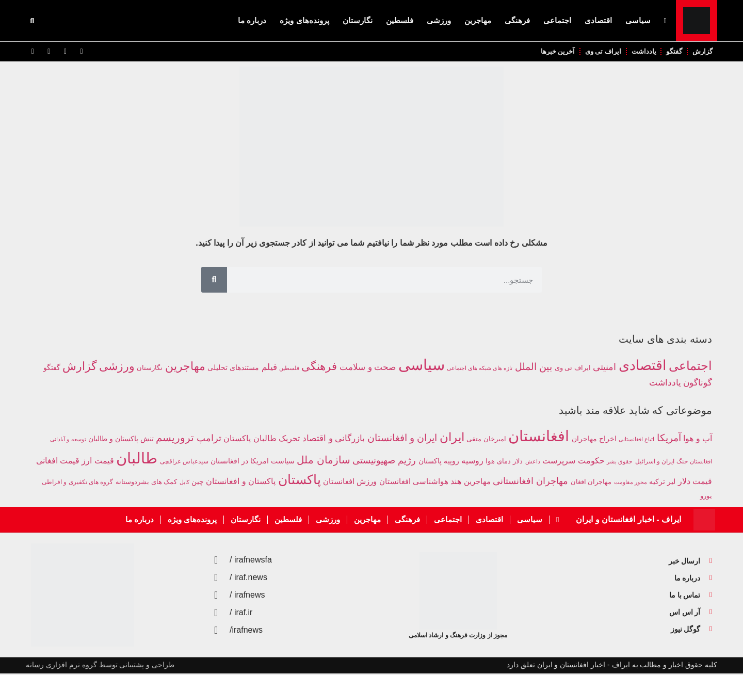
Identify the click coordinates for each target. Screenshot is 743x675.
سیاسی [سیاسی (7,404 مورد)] (421, 365)
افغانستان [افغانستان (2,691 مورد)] (538, 436)
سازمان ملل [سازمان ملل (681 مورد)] (323, 461)
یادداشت (640, 52)
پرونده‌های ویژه (304, 20)
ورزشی (439, 20)
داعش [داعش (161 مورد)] (532, 462)
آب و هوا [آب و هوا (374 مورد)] (697, 439)
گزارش (702, 52)
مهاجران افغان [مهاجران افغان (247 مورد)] (591, 483)
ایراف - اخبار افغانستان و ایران (628, 521)
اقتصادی (598, 20)
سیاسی (638, 20)
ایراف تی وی (599, 52)
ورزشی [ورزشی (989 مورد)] (117, 367)
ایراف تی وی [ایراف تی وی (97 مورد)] (573, 369)
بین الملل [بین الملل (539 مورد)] (533, 367)
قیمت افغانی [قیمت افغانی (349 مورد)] (57, 461)
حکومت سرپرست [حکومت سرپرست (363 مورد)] (573, 461)
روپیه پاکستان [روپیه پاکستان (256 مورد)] (438, 462)
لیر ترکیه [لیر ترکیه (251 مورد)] (662, 483)
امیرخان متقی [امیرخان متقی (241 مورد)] (486, 440)
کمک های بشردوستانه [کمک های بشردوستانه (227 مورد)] (146, 483)
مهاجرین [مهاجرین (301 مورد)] (477, 483)
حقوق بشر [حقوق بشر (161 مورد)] (620, 462)
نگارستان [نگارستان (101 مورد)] (150, 369)
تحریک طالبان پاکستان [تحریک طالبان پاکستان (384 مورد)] (261, 439)
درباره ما (252, 20)
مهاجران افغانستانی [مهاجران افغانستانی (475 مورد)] (530, 482)
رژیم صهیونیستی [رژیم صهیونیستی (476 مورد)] (384, 461)
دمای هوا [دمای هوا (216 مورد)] (498, 462)
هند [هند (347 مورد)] (455, 482)
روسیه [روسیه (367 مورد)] (472, 461)
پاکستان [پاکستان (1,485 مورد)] (299, 481)
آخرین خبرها (552, 52)
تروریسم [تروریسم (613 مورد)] (175, 438)
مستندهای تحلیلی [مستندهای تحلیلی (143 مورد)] (233, 368)
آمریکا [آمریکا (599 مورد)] (669, 438)
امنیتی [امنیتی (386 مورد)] (604, 368)
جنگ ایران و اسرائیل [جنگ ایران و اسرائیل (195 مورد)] (661, 462)
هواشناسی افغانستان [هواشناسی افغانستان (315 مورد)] (413, 482)
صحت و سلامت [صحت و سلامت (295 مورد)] (368, 368)
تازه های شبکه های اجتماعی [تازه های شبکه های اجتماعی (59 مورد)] (479, 369)
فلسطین (399, 20)
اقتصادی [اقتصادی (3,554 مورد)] (643, 366)
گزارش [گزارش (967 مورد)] (79, 367)
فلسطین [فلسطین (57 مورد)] (289, 369)
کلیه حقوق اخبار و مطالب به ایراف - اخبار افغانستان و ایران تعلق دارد (612, 666)
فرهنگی (517, 20)
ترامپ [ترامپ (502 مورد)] (209, 439)
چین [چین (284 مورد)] (197, 483)
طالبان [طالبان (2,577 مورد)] (136, 459)
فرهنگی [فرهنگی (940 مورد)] (319, 367)
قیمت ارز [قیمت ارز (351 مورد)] (98, 461)
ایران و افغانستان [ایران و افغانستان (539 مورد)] (402, 438)
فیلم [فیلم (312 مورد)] (269, 368)
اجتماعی (557, 20)
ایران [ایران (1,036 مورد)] (452, 438)
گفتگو (673, 52)
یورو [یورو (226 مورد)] (706, 497)
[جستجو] (214, 281)
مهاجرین (477, 20)
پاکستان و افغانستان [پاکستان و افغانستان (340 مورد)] (241, 482)
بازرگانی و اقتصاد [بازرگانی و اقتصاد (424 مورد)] (333, 439)
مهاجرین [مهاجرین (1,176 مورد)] (185, 367)
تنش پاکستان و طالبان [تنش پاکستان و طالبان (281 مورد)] (121, 440)
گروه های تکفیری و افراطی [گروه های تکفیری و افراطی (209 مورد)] (78, 483)
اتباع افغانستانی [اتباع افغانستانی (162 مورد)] (636, 440)
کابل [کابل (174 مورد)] (184, 483)
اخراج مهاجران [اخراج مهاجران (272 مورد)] (594, 440)
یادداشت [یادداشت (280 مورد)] (665, 384)
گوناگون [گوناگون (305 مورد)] (697, 384)
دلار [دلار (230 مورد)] (518, 462)
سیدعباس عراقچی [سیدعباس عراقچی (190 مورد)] (184, 462)
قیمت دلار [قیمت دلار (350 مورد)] (695, 482)
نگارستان (358, 20)
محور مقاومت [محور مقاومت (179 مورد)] (630, 483)
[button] (32, 20)
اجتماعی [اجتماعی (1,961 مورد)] (690, 367)
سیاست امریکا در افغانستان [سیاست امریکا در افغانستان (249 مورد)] (252, 462)
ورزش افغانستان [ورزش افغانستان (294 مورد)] (350, 483)
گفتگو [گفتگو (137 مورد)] (51, 368)
